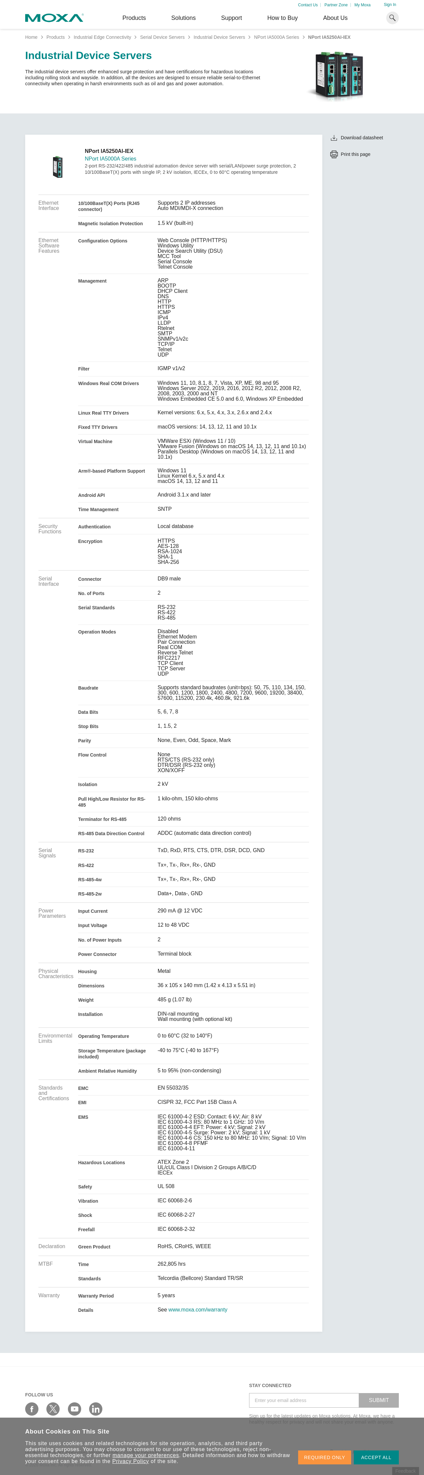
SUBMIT (379, 1400)
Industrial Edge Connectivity (102, 37)
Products (55, 37)
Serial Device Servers (162, 37)
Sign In (390, 5)
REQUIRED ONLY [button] (324, 1457)
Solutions (183, 18)
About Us (335, 18)
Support (231, 18)
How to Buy (282, 18)
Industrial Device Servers (219, 37)
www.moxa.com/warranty (198, 1309)
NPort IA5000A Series (276, 37)
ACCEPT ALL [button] (376, 1457)
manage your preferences (146, 1455)
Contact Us (308, 5)
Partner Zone (336, 5)
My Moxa (362, 5)
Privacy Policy (130, 1461)
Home (31, 37)
